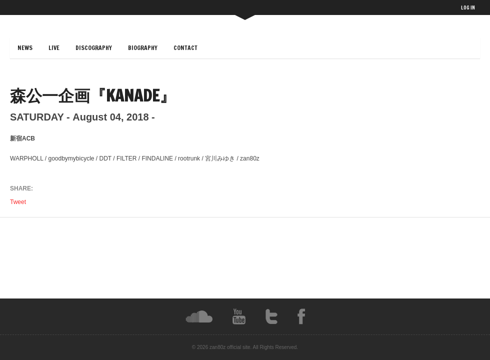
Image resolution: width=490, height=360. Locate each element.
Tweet (19, 202)
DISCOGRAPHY (94, 48)
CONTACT (186, 48)
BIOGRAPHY (143, 48)
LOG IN (468, 7)
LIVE (54, 48)
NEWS (25, 48)
